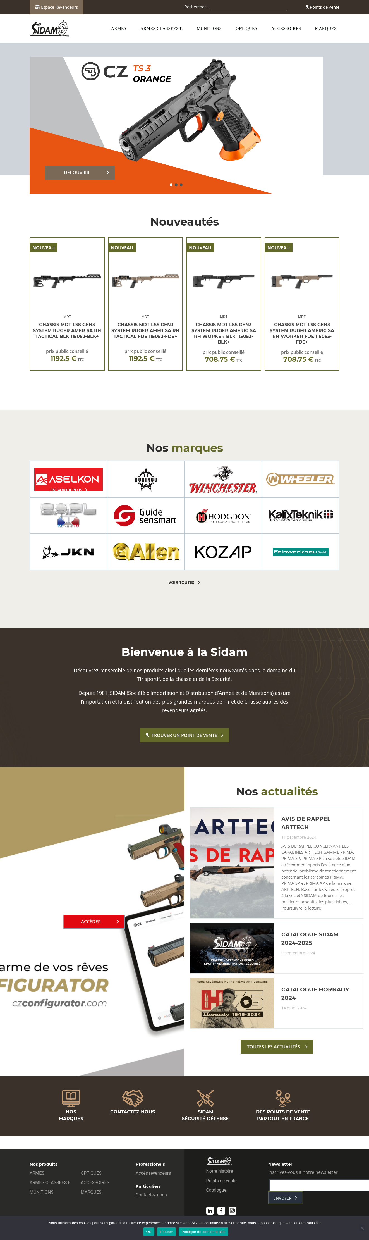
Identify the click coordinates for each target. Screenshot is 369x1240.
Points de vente (322, 7)
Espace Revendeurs (56, 7)
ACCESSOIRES (286, 28)
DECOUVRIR (76, 173)
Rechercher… (196, 6)
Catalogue (216, 1190)
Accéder (91, 922)
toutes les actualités (273, 1048)
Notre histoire (219, 1171)
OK (149, 1232)
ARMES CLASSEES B (161, 28)
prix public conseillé (67, 355)
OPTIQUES (246, 28)
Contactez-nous (151, 1195)
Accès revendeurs (153, 1173)
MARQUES (326, 28)
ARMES (118, 28)
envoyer (282, 1198)
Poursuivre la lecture (301, 909)
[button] (171, 184)
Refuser (166, 1232)
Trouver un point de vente (181, 735)
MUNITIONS (209, 28)
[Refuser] (362, 1228)
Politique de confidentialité (203, 1232)
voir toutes (181, 582)
